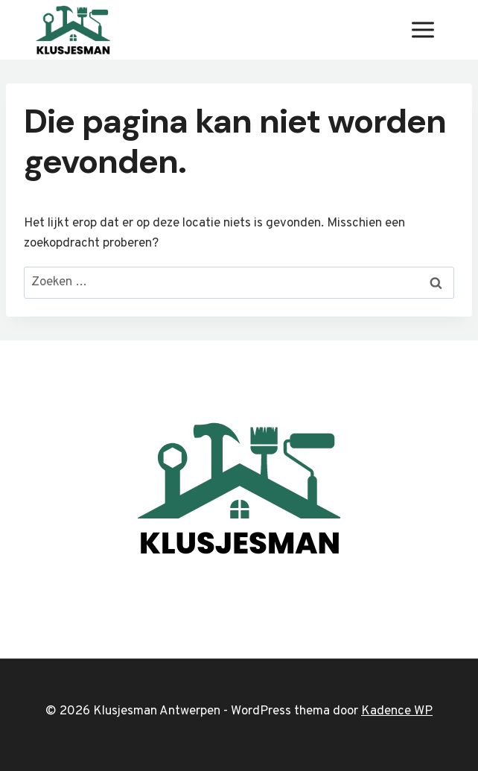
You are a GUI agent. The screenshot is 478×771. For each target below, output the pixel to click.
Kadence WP (397, 711)
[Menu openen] (422, 29)
